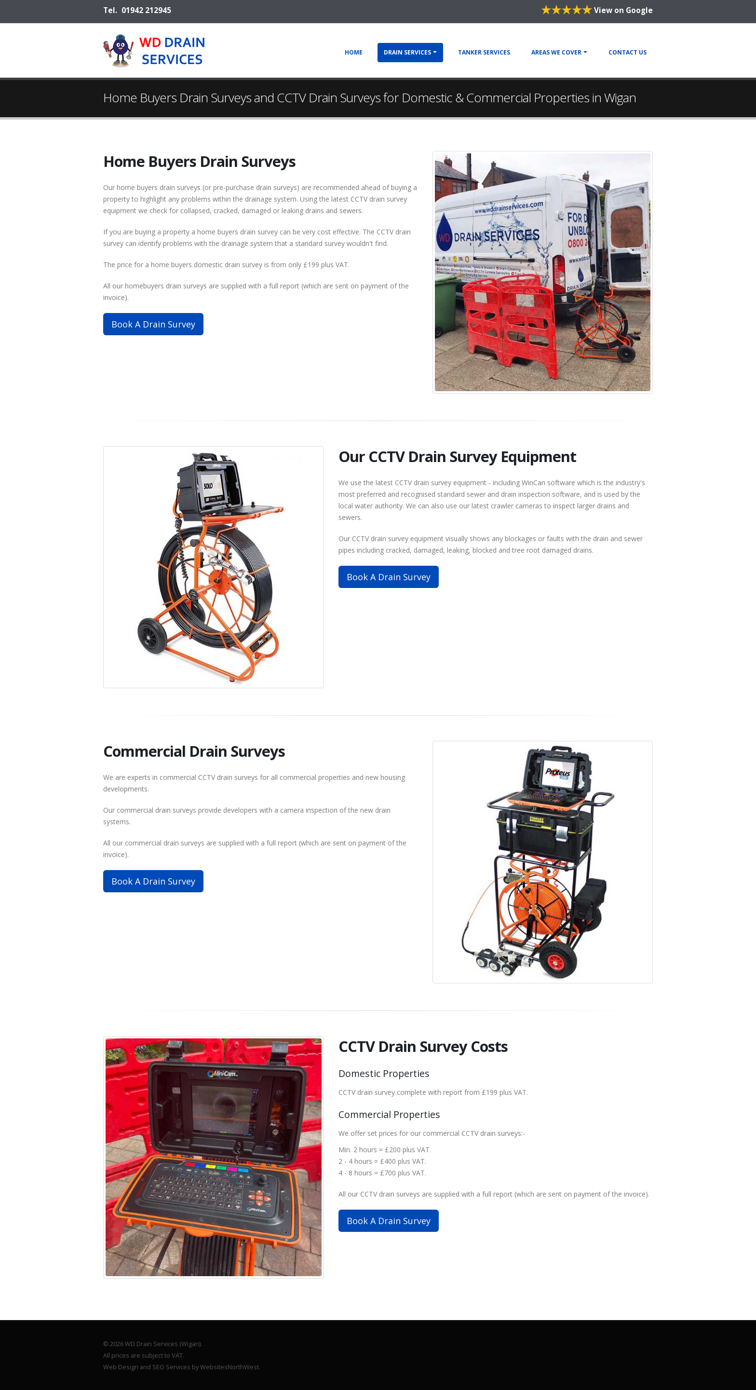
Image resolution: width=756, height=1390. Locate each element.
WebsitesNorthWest (229, 1367)
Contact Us (627, 52)
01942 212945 (146, 10)
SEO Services (171, 1367)
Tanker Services (484, 52)
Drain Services (407, 52)
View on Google (597, 10)
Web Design (120, 1367)
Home (354, 52)
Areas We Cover (556, 52)
